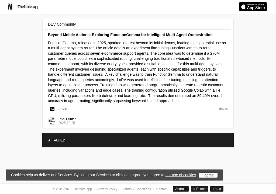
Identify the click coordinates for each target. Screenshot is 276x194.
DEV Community (62, 24)
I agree (208, 175)
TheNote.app (28, 7)
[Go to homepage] (10, 6)
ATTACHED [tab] (56, 140)
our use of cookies (180, 175)
